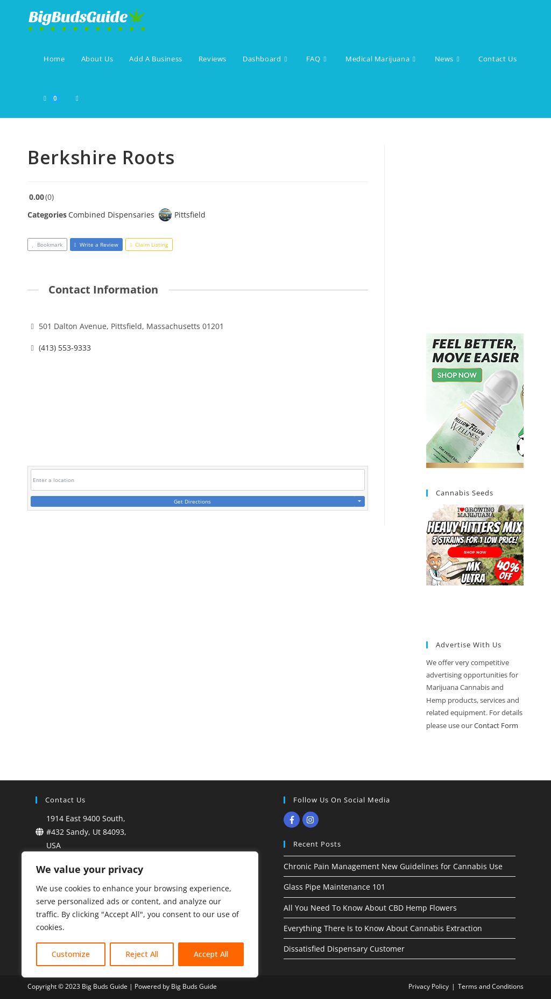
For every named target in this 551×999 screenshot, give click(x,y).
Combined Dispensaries (111, 214)
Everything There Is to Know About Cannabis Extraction (383, 928)
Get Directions (192, 501)
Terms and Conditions (491, 986)
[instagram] (311, 820)
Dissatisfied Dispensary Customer (344, 949)
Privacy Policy (428, 986)
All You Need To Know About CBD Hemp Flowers (370, 908)
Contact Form (496, 725)
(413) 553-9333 (65, 348)
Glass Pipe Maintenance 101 (334, 887)
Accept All (211, 954)
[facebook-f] (293, 820)
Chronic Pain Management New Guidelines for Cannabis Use (393, 866)
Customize (71, 954)
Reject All (141, 954)
